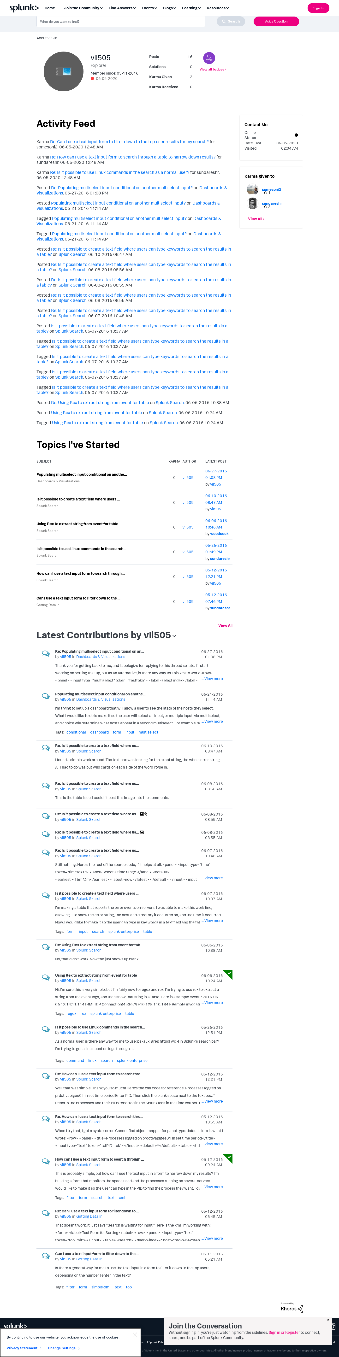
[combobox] (140, 21)
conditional (76, 732)
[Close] (134, 1334)
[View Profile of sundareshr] (220, 558)
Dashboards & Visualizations (58, 481)
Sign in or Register (284, 1332)
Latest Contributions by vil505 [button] (103, 635)
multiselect (148, 732)
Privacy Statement (22, 1348)
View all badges (212, 69)
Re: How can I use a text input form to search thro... (99, 1073)
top (129, 1287)
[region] (70, 1342)
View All (225, 625)
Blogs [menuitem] (168, 8)
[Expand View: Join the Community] (101, 8)
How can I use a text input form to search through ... (80, 573)
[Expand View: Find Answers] (134, 8)
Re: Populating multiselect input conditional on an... (99, 651)
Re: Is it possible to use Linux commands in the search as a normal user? (119, 172)
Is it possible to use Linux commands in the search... (81, 548)
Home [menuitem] (50, 8)
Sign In (318, 8)
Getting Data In (47, 605)
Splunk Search (73, 254)
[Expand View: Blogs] (174, 8)
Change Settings (62, 1348)
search (98, 931)
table (147, 931)
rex (83, 1013)
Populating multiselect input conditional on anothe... (81, 474)
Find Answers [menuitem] (120, 8)
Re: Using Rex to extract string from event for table (100, 402)
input (129, 732)
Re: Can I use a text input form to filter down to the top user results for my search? (129, 141)
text (111, 1197)
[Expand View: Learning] (199, 8)
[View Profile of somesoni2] (271, 189)
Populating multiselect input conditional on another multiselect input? (118, 203)
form (117, 732)
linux (92, 1060)
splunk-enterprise (123, 931)
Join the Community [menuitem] (81, 8)
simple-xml (100, 1287)
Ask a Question (276, 21)
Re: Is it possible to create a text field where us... (97, 745)
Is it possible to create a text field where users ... (78, 499)
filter (70, 1197)
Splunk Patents (158, 1342)
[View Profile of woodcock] (219, 533)
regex (71, 1013)
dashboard (99, 732)
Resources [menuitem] (216, 8)
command (75, 1060)
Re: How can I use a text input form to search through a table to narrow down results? (132, 156)
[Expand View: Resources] (227, 8)
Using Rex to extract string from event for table (96, 412)
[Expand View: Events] (155, 8)
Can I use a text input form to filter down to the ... (78, 598)
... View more (212, 678)
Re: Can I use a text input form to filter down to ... (97, 1211)
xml (122, 1197)
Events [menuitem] (148, 8)
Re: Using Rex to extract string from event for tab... (99, 944)
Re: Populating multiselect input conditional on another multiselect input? (122, 187)
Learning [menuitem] (189, 8)
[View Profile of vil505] (188, 477)
